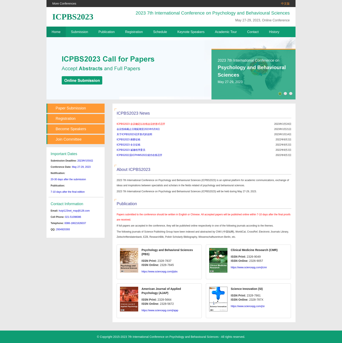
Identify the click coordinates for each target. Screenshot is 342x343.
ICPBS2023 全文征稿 (128, 144)
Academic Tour (226, 32)
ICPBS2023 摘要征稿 (128, 139)
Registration (134, 32)
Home (56, 32)
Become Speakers (71, 129)
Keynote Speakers (191, 32)
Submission (79, 32)
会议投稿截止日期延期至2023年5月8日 (138, 129)
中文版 (285, 3)
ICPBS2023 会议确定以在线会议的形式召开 (141, 123)
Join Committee (69, 139)
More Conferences (64, 3)
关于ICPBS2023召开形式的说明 (134, 134)
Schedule (160, 32)
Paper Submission (71, 108)
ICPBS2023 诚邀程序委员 (131, 149)
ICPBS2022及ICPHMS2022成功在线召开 (139, 155)
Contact (253, 32)
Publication (106, 32)
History (274, 32)
